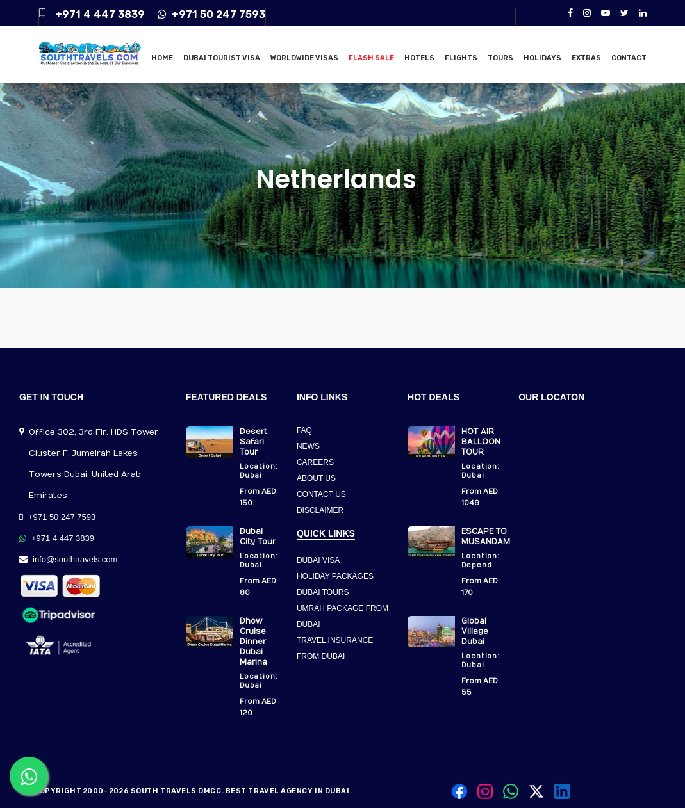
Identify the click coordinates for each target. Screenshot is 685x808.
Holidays (542, 58)
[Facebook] (570, 13)
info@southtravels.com (68, 559)
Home (162, 58)
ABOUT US (316, 478)
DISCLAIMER (320, 510)
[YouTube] (605, 13)
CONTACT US (321, 494)
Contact (629, 58)
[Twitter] (624, 13)
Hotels (419, 58)
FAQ (304, 430)
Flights (461, 58)
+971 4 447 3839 (100, 14)
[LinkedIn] (643, 13)
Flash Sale (371, 58)
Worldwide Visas (304, 58)
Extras (586, 58)
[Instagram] (587, 13)
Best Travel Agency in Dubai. (289, 791)
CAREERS (315, 462)
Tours (500, 58)
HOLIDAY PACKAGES (335, 576)
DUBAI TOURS (323, 592)
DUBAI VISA (318, 560)
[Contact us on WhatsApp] (29, 776)
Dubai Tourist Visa (221, 58)
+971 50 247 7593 (211, 14)
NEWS (308, 446)
